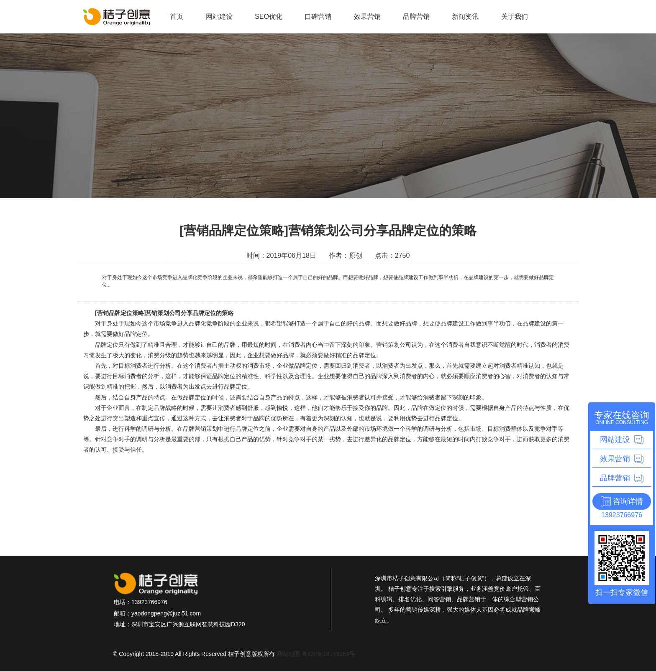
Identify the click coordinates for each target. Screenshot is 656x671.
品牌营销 (416, 16)
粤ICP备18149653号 (328, 654)
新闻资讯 (465, 16)
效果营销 (367, 16)
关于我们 (514, 16)
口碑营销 (318, 16)
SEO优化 (268, 16)
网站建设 (219, 16)
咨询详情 (628, 501)
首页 (176, 16)
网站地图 (288, 654)
